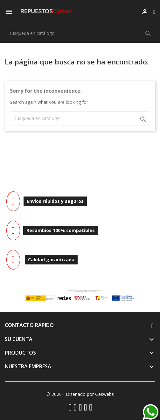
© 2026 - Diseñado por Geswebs (80, 394)
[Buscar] (80, 33)
